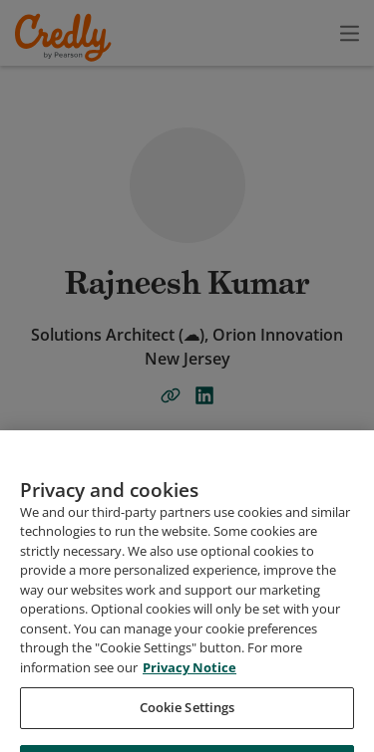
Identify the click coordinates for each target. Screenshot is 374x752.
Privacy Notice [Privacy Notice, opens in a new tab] (189, 715)
